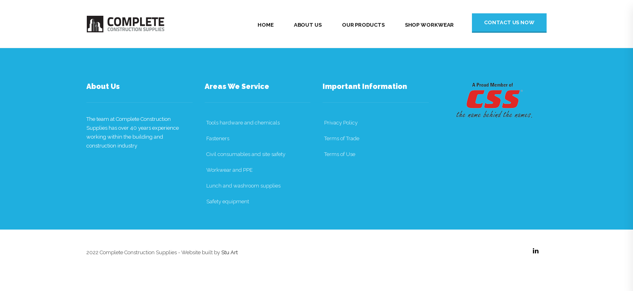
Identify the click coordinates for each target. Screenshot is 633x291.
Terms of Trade (341, 138)
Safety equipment (227, 201)
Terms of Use (339, 154)
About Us (308, 25)
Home (266, 25)
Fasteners (217, 138)
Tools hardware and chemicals (243, 123)
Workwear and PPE (229, 170)
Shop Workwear (429, 25)
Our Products (363, 25)
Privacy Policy (341, 123)
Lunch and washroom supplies (243, 186)
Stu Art (229, 252)
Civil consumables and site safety (245, 154)
